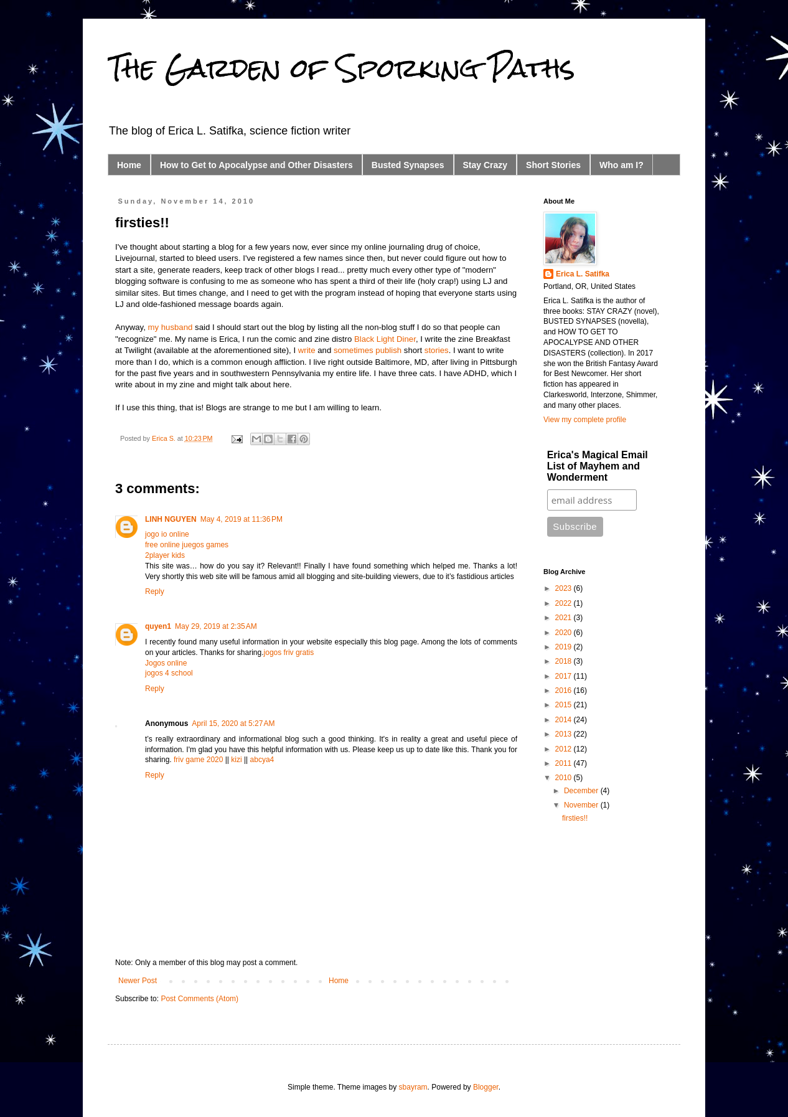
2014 (564, 719)
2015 (564, 704)
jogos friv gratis (289, 652)
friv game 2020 (198, 759)
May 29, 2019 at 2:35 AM (216, 626)
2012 (564, 749)
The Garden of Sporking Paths (341, 68)
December (582, 790)
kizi (236, 759)
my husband (170, 327)
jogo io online (167, 534)
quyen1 (158, 626)
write (307, 350)
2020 (564, 632)
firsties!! (575, 818)
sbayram (413, 1087)
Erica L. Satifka (582, 274)
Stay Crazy (485, 165)
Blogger (486, 1087)
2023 (564, 588)
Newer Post (137, 980)
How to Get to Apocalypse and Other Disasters (256, 165)
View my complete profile (584, 419)
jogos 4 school (169, 673)
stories (436, 350)
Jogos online (166, 663)
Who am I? (621, 165)
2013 (564, 734)
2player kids (165, 555)
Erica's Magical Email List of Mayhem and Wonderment (597, 466)
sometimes (353, 350)
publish (388, 350)
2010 (564, 777)
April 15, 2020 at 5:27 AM (233, 723)
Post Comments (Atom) (199, 998)
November (582, 805)
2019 (564, 647)
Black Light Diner (385, 339)
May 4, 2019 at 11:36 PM (241, 519)
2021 (564, 617)
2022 (564, 603)
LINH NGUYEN (171, 519)
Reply (154, 591)
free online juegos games (186, 544)
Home (129, 165)
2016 (564, 690)
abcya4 (262, 759)
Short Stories (553, 165)
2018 (564, 661)
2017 (564, 676)
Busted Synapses (408, 165)
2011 (564, 763)
